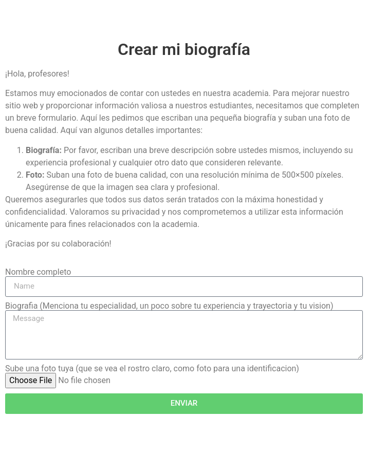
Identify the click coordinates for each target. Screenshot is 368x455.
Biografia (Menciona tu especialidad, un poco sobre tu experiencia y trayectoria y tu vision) (169, 306)
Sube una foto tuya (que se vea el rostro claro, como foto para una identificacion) (152, 369)
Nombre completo (38, 272)
